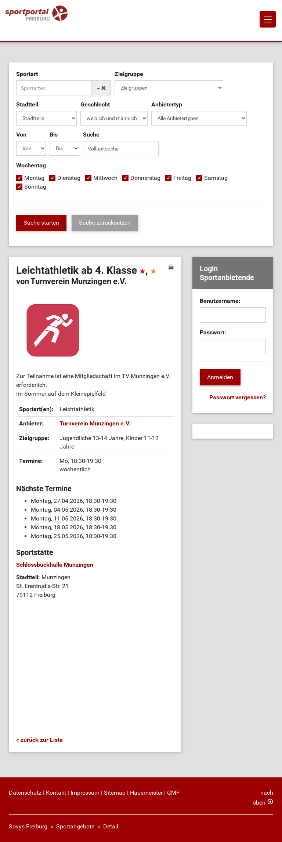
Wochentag (31, 165)
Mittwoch (105, 177)
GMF (173, 792)
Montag (34, 177)
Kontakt (56, 792)
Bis (54, 134)
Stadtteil (27, 104)
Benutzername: (220, 300)
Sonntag (35, 186)
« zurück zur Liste (39, 739)
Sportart (27, 73)
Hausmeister (146, 792)
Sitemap (115, 792)
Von (21, 134)
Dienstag (68, 177)
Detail (110, 826)
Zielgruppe (129, 73)
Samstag (216, 177)
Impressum (85, 792)
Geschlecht (95, 104)
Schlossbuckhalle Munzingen (54, 564)
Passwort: (213, 332)
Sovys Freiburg (28, 826)
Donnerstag (145, 177)
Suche (91, 134)
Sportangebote (75, 826)
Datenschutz (25, 792)
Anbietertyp (166, 104)
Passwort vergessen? (237, 397)
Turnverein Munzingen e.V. (94, 423)
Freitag (182, 177)
